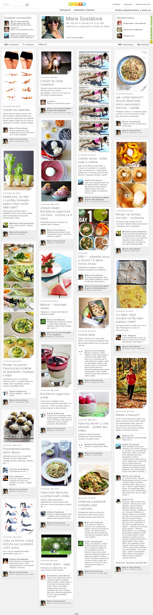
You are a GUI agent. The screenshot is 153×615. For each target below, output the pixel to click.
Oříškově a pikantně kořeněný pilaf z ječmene (92, 505)
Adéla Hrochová (19, 34)
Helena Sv (128, 36)
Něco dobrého (57, 243)
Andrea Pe (128, 436)
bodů (42, 44)
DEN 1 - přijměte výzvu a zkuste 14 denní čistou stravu (94, 260)
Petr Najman (54, 334)
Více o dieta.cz (142, 10)
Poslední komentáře (17, 18)
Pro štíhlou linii (20, 141)
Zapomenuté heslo (143, 4)
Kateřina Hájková (132, 29)
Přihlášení (116, 4)
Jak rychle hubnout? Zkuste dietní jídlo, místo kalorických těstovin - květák (129, 103)
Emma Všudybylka (56, 110)
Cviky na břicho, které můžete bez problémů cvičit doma (18, 544)
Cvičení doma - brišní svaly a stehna (92, 160)
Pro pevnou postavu (60, 112)
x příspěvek (11, 44)
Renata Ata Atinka (95, 351)
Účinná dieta (86, 334)
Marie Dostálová (20, 21)
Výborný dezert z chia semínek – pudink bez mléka (93, 427)
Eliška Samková (55, 512)
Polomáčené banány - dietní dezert (18, 450)
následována (126, 44)
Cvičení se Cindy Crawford (51, 82)
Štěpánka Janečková (134, 23)
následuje (143, 44)
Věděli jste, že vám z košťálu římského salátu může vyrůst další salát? (16, 202)
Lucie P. (15, 28)
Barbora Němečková (96, 288)
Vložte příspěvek (124, 10)
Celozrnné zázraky (134, 348)
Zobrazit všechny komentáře (131, 563)
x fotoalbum (28, 44)
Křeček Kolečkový (19, 469)
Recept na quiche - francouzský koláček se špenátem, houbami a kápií (18, 370)
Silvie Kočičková (56, 320)
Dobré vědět (18, 234)
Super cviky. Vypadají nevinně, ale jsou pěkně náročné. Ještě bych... (23, 36)
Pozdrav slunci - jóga (55, 564)
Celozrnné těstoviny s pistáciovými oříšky (54, 494)
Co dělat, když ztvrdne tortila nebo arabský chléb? (129, 318)
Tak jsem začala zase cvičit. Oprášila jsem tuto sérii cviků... (21, 24)
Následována (125, 18)
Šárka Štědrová (17, 391)
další (76, 614)
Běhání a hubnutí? (128, 415)
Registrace (128, 4)
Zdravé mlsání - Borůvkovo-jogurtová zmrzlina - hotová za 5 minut (56, 213)
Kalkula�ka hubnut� (151, 29)
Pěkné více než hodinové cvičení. (22, 30)
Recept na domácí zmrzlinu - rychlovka (130, 216)
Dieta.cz (77, 4)
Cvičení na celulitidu (16, 110)
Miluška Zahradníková (134, 232)
